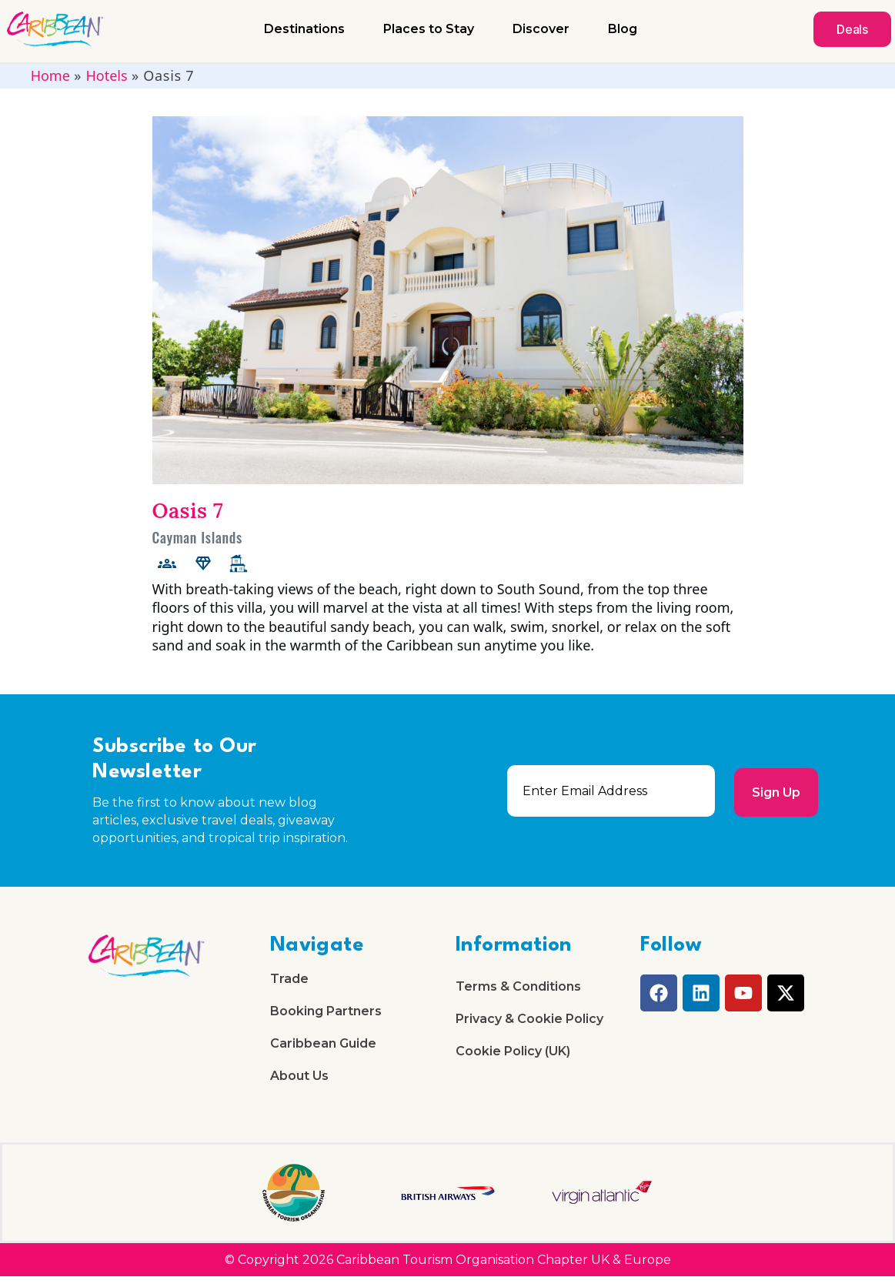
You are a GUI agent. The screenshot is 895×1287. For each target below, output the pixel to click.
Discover (541, 29)
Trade (289, 980)
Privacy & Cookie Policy (529, 1022)
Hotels (106, 75)
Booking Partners (326, 1015)
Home (50, 75)
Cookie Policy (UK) (513, 1058)
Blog (622, 29)
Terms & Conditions (518, 988)
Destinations (304, 29)
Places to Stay (428, 29)
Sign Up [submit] (774, 791)
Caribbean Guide (323, 1050)
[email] (609, 791)
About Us (299, 1085)
